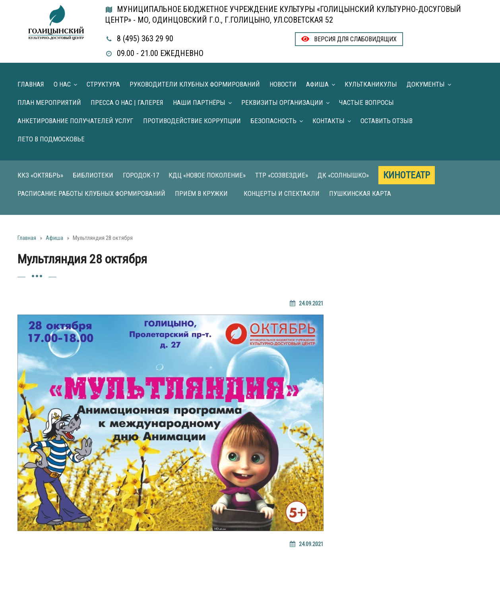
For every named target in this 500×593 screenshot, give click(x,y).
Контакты (328, 121)
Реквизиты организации (282, 102)
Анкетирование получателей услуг (75, 121)
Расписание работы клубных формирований (91, 193)
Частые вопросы (366, 102)
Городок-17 (141, 175)
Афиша (317, 84)
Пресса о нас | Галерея (127, 102)
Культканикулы (371, 84)
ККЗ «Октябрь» (40, 175)
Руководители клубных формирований (195, 84)
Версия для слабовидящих (349, 39)
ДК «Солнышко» (343, 175)
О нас (62, 84)
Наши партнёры (199, 102)
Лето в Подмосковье (51, 139)
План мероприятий (49, 102)
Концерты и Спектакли (282, 193)
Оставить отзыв (386, 121)
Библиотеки (93, 175)
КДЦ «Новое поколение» (207, 175)
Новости (283, 84)
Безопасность (273, 121)
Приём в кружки (201, 193)
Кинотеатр (406, 175)
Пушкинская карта (360, 193)
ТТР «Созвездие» (281, 175)
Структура (103, 84)
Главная (30, 84)
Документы (426, 84)
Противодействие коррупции (192, 121)
